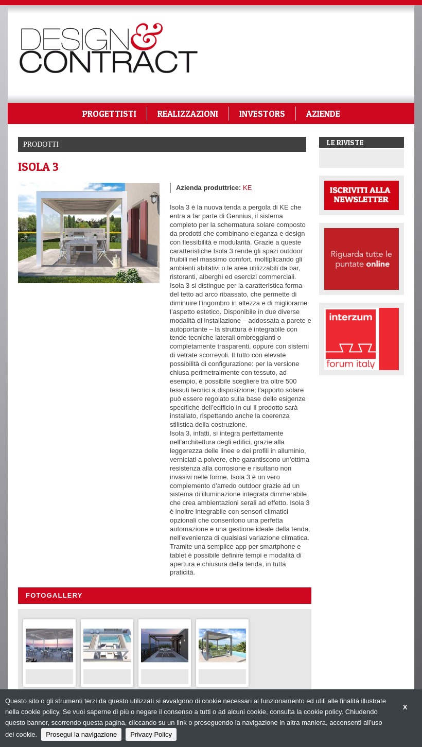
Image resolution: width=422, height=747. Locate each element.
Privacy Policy (151, 734)
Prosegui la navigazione (81, 734)
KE (247, 188)
